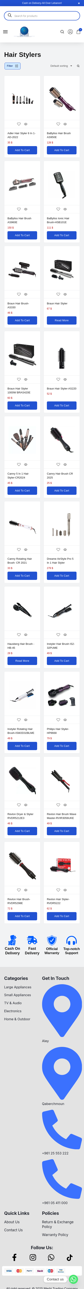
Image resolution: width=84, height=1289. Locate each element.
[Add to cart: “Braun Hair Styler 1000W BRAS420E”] (22, 405)
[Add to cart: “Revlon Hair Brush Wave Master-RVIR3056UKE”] (62, 831)
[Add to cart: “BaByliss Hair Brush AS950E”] (62, 150)
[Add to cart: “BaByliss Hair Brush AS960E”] (22, 235)
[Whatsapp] (73, 1279)
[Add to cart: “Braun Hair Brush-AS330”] (22, 320)
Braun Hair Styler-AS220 (61, 388)
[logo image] (24, 31)
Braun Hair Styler (57, 303)
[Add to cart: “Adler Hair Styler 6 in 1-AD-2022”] (22, 150)
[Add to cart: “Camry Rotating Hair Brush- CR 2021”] (22, 576)
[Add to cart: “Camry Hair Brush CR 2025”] (62, 491)
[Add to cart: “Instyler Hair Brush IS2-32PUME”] (62, 661)
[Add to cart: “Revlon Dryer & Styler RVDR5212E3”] (22, 831)
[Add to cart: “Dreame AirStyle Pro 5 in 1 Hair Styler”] (62, 576)
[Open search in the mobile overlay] (42, 15)
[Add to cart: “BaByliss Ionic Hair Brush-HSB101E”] (62, 235)
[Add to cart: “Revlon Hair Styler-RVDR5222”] (62, 916)
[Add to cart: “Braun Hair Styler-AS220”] (62, 405)
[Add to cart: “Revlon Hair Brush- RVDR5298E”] (22, 916)
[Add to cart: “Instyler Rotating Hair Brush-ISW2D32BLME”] (22, 746)
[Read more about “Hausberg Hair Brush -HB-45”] (22, 661)
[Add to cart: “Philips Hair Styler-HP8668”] (62, 746)
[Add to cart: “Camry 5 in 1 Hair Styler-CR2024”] (22, 491)
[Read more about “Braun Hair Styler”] (62, 320)
